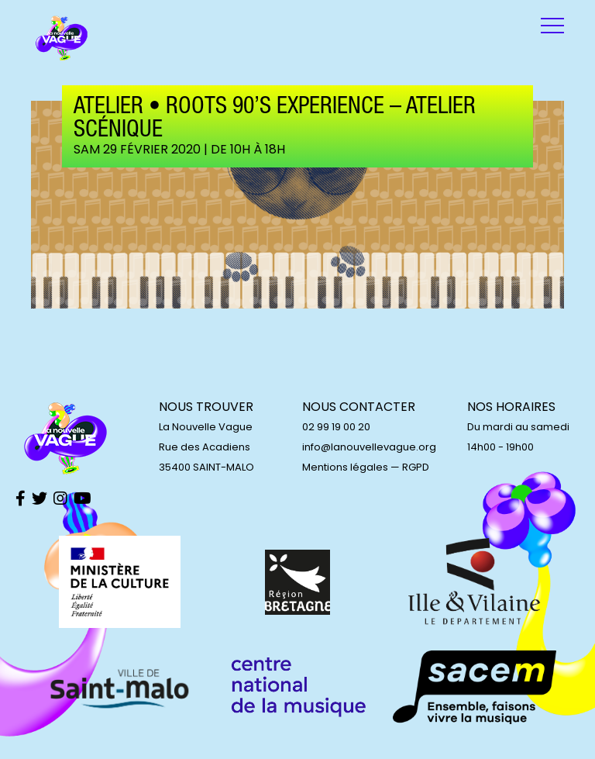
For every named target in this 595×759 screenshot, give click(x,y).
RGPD (415, 467)
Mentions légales (345, 467)
